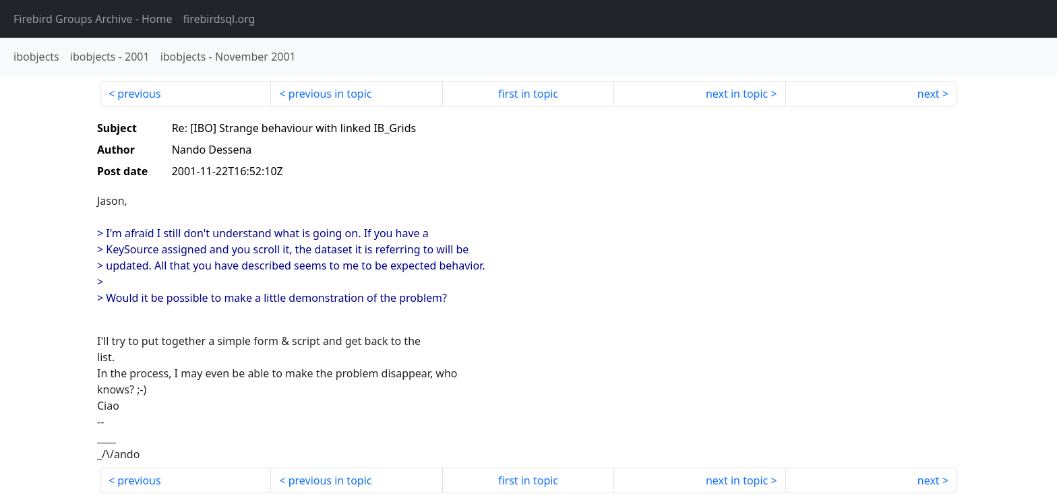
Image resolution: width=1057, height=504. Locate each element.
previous (138, 93)
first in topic (528, 93)
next (928, 93)
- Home (93, 18)
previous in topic (330, 93)
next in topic (737, 93)
